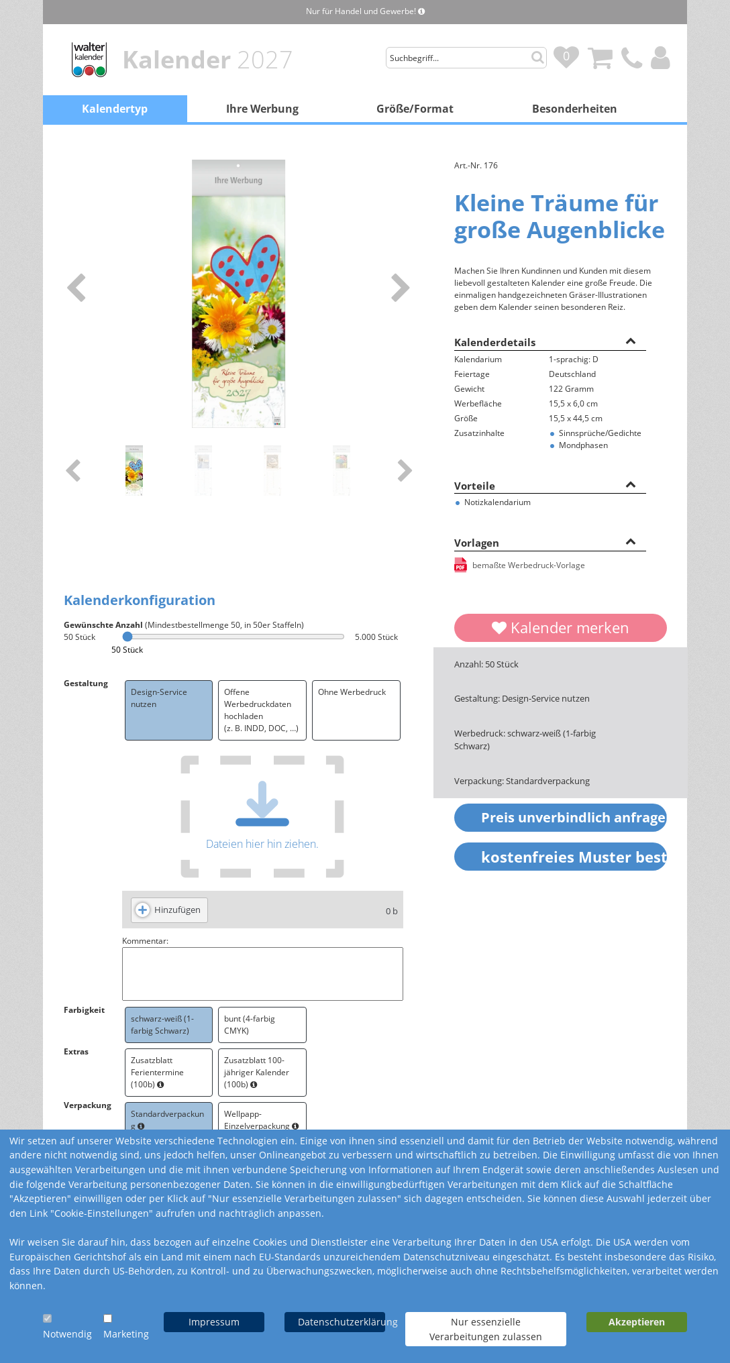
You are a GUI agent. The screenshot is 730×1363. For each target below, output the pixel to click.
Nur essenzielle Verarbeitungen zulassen (485, 1329)
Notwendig (67, 1333)
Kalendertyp (115, 108)
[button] (630, 340)
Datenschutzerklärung (341, 1321)
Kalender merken (560, 627)
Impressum (214, 1321)
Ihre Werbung (262, 108)
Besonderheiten (574, 108)
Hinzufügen (177, 910)
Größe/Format (415, 108)
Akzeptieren (637, 1321)
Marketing (126, 1333)
